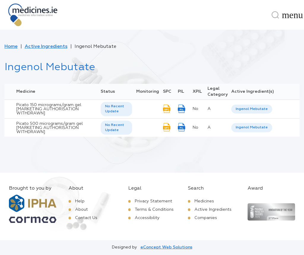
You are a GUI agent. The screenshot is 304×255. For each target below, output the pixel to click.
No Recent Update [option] (114, 109)
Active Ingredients (46, 46)
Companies (205, 218)
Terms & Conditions (154, 209)
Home (11, 46)
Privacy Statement (153, 201)
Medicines (204, 201)
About (81, 209)
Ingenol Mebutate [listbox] (252, 109)
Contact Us (86, 218)
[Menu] (292, 15)
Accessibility (147, 218)
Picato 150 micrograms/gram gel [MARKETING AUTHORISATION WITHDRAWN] (48, 109)
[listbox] (116, 109)
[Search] (275, 15)
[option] (251, 109)
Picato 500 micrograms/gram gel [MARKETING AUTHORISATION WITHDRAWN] (49, 128)
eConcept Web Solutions (166, 247)
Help (80, 201)
